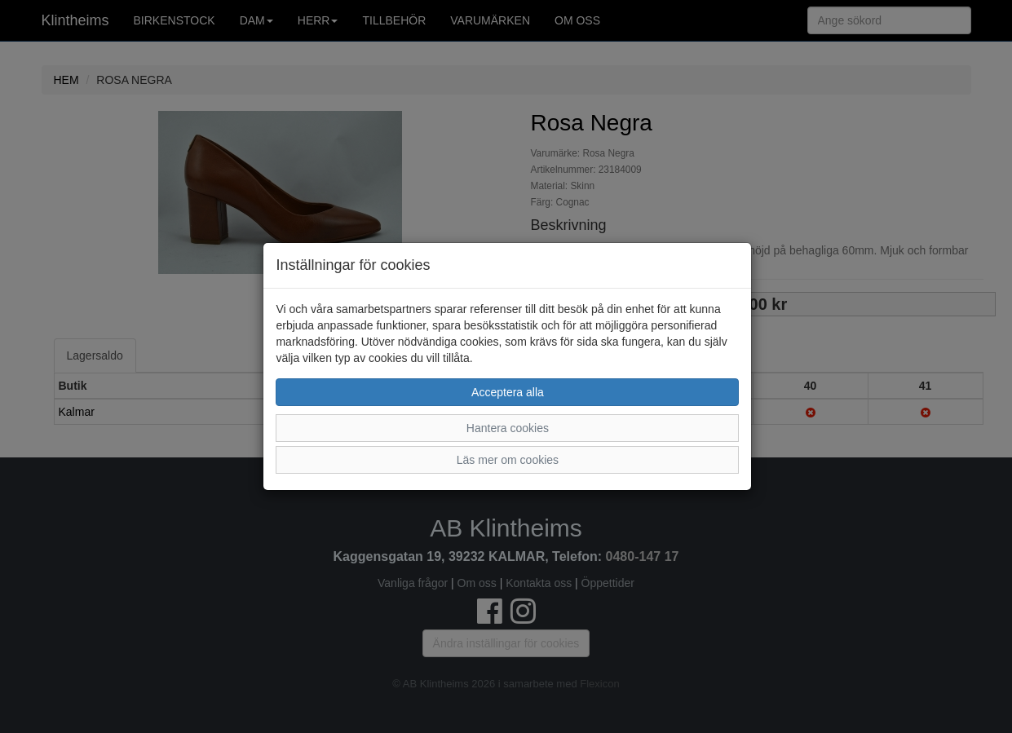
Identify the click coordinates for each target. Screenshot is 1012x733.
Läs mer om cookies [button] (508, 459)
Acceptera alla (507, 392)
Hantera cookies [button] (507, 428)
